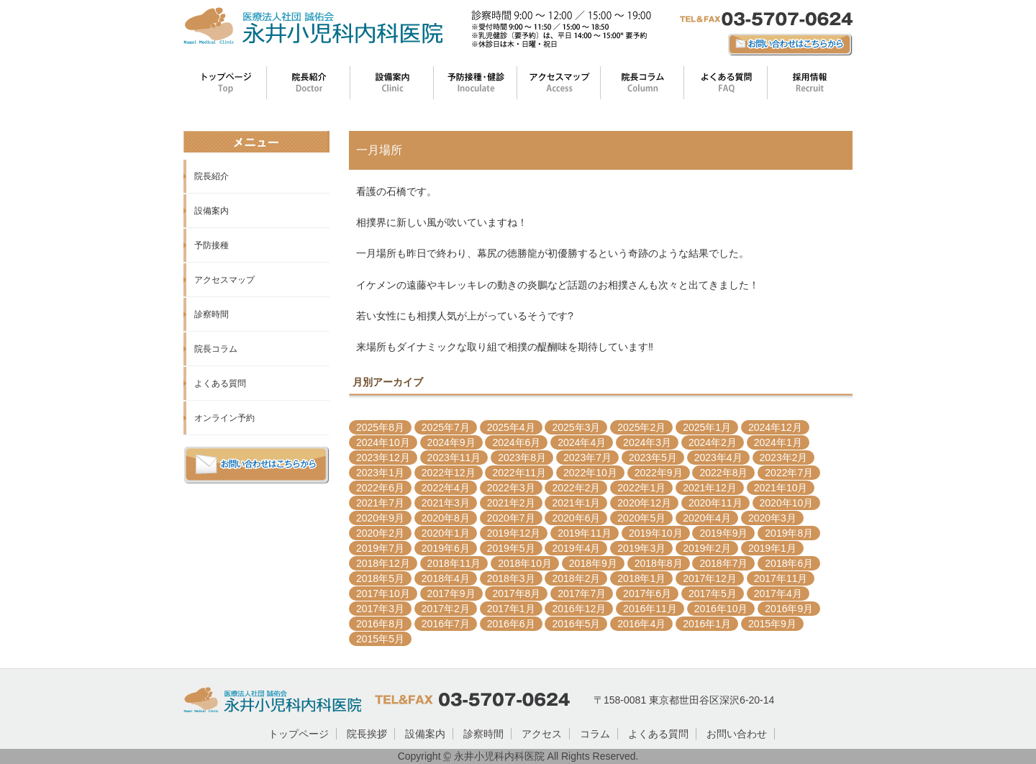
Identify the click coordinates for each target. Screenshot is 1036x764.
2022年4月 (446, 488)
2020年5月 (641, 518)
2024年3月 (647, 442)
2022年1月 (641, 488)
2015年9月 (772, 623)
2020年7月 (511, 518)
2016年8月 (380, 623)
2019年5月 (511, 548)
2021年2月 (511, 503)
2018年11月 (454, 563)
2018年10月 (525, 563)
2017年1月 (511, 608)
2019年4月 (576, 548)
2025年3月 (576, 427)
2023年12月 (383, 457)
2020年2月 (380, 533)
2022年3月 (511, 488)
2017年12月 (710, 578)
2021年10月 (781, 488)
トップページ (298, 734)
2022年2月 (576, 488)
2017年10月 (383, 593)
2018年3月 (511, 578)
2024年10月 (383, 442)
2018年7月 (723, 563)
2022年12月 (449, 472)
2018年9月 (593, 563)
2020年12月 (644, 503)
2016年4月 (641, 623)
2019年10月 (656, 533)
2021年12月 (710, 488)
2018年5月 (380, 578)
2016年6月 (511, 623)
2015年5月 (380, 639)
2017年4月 (778, 593)
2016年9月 (789, 608)
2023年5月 (653, 457)
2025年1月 (707, 427)
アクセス (542, 734)
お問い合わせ (736, 734)
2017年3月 (380, 608)
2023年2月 (784, 457)
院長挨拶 (367, 734)
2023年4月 (718, 457)
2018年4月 (446, 578)
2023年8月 (522, 457)
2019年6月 (446, 548)
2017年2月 (446, 608)
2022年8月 (723, 472)
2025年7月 (446, 427)
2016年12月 (579, 608)
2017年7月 (582, 593)
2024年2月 (713, 442)
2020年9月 (380, 518)
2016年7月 (446, 623)
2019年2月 (707, 548)
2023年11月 (454, 457)
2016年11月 (650, 608)
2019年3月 (641, 548)
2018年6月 (789, 563)
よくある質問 (220, 383)
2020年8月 (446, 518)
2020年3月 (772, 518)
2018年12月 (383, 563)
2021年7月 (380, 503)
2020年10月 (787, 503)
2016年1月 (707, 623)
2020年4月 (707, 518)
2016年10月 (721, 608)
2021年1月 (576, 503)
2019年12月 (514, 533)
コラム (595, 734)
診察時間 (211, 314)
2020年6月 (576, 518)
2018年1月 (641, 578)
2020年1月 (446, 533)
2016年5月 (576, 623)
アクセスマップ (224, 280)
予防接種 (211, 245)
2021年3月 (446, 503)
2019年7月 (380, 548)
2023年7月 (587, 457)
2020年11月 (715, 503)
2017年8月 (516, 593)
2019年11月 (585, 533)
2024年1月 (778, 442)
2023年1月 (380, 472)
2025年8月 (380, 427)
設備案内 (211, 211)
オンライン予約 (224, 418)
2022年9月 (659, 472)
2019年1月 (772, 548)
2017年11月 (781, 578)
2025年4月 (511, 427)
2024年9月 (451, 442)
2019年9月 (723, 533)
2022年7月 (789, 472)
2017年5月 (713, 593)
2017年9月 (451, 593)
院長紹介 (211, 176)
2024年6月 (516, 442)
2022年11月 (519, 472)
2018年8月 (659, 563)
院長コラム (215, 349)
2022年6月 (380, 488)
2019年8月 (789, 533)
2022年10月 (590, 472)
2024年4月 (582, 442)
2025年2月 (641, 427)
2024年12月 (775, 427)
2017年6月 (647, 593)
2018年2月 (576, 578)
